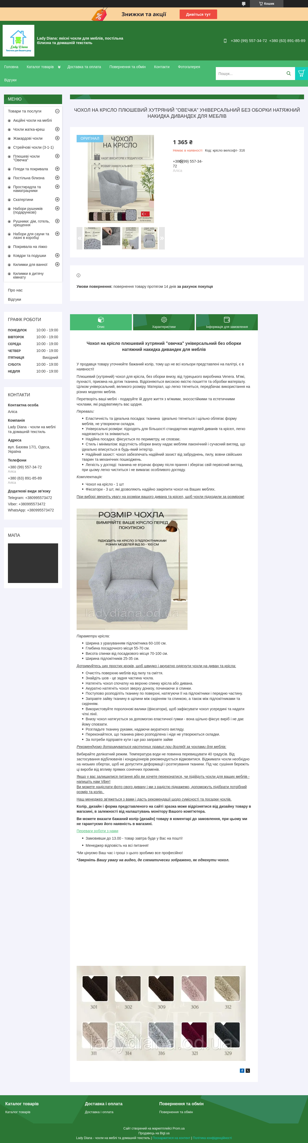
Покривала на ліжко (30, 246)
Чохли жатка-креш (29, 129)
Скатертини (23, 199)
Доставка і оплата (99, 1112)
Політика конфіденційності (212, 1138)
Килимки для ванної (30, 264)
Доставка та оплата (84, 67)
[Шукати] (288, 73)
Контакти (161, 67)
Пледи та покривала (30, 169)
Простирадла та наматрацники (27, 189)
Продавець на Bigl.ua (154, 1133)
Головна (11, 67)
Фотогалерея (189, 67)
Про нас (15, 290)
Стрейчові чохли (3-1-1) (33, 147)
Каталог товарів (40, 67)
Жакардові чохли (28, 138)
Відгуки (10, 80)
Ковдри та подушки (29, 255)
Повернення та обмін (127, 67)
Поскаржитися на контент (171, 1138)
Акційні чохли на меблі (32, 120)
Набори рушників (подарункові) (28, 210)
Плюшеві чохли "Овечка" (26, 158)
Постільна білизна (28, 178)
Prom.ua (179, 1128)
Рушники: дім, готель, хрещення (31, 223)
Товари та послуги (24, 111)
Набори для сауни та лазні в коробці (31, 236)
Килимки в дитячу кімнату (28, 275)
